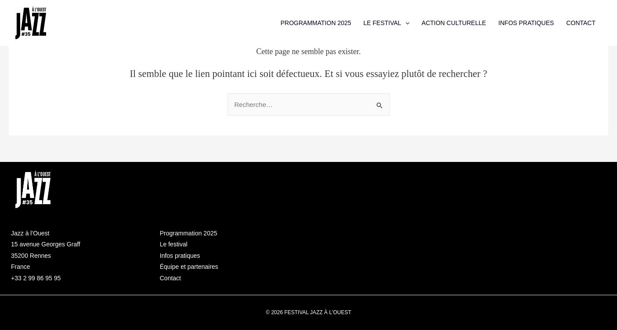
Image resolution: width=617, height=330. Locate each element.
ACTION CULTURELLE (454, 22)
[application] (405, 22)
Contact (170, 278)
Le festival (174, 244)
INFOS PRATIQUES (526, 22)
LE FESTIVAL (387, 22)
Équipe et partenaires (189, 266)
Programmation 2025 (188, 233)
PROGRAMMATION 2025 (316, 22)
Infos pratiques (180, 255)
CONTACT (580, 22)
